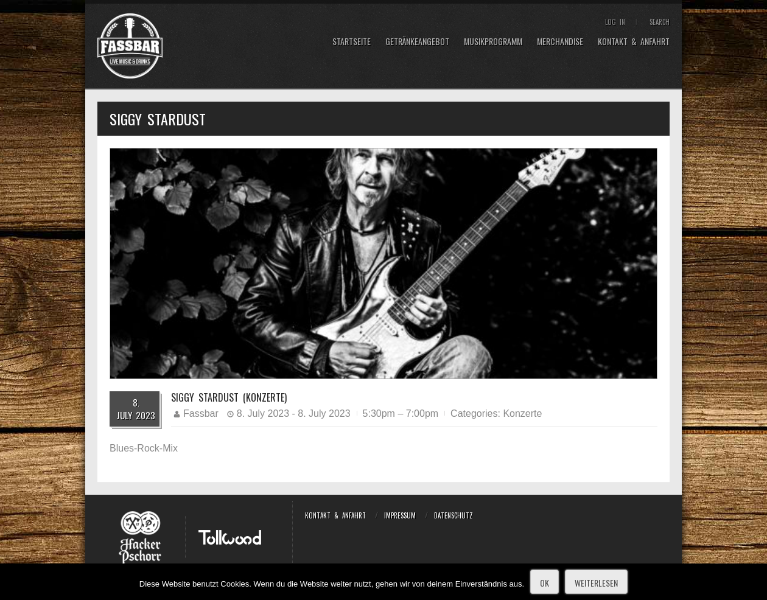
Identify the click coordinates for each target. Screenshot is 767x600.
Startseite (351, 41)
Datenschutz (453, 515)
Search (660, 22)
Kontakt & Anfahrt (634, 41)
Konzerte (522, 413)
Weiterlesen (596, 582)
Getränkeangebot (417, 41)
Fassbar (201, 413)
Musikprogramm (493, 41)
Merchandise (560, 41)
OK (544, 582)
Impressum (400, 515)
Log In (615, 22)
